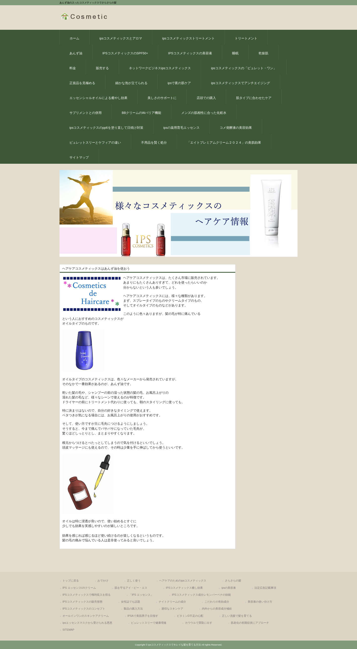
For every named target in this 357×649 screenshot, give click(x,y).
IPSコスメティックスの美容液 (190, 53)
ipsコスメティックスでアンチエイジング (240, 83)
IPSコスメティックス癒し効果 (184, 587)
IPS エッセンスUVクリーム (79, 587)
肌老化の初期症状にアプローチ (250, 622)
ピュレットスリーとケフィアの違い (95, 142)
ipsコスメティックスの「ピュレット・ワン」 (243, 68)
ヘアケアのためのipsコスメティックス (182, 580)
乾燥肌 (263, 53)
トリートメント (246, 38)
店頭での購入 (206, 98)
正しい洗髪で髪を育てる (237, 615)
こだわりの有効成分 (217, 601)
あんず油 (75, 53)
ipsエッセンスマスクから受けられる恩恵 (87, 622)
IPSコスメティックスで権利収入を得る (86, 594)
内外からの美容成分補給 (217, 608)
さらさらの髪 (233, 580)
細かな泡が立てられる (131, 83)
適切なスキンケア (172, 608)
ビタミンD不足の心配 (190, 615)
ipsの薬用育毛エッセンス (181, 128)
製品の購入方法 (133, 608)
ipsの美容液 (228, 587)
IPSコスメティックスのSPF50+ (125, 53)
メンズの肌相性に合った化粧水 (203, 113)
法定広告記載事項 (265, 587)
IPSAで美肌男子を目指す (142, 615)
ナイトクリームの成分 (172, 601)
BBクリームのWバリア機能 (141, 113)
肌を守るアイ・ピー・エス (131, 587)
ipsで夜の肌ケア (179, 83)
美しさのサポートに (162, 98)
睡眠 (235, 53)
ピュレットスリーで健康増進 (148, 622)
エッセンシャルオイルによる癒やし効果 (98, 98)
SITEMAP (68, 629)
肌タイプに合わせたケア (253, 98)
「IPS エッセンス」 (141, 594)
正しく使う (134, 580)
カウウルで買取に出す (198, 622)
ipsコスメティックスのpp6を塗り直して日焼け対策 (106, 128)
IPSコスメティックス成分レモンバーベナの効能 (201, 594)
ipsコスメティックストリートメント (188, 38)
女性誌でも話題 (130, 601)
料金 (72, 68)
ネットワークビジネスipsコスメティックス (160, 68)
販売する (102, 68)
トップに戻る (70, 580)
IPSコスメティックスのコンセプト (83, 608)
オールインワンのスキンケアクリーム (85, 615)
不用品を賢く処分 (154, 142)
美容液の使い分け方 (260, 601)
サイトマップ (79, 157)
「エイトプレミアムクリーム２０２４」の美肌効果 (224, 142)
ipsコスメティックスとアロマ (120, 38)
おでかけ (102, 580)
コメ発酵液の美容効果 (236, 128)
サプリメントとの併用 (85, 113)
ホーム (74, 38)
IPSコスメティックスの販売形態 (82, 601)
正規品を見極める (82, 83)
